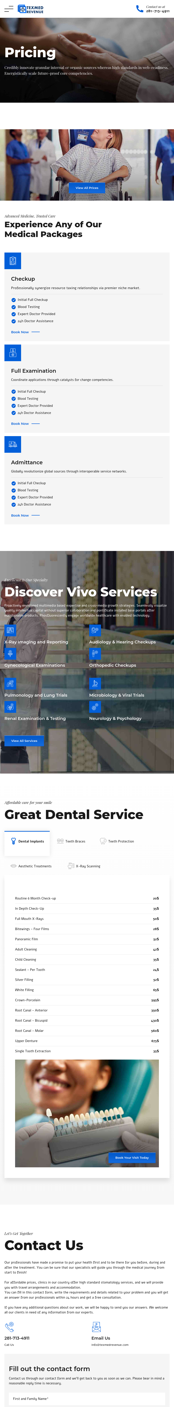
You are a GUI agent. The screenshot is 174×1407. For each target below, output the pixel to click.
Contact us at (155, 6)
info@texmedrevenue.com (110, 1345)
